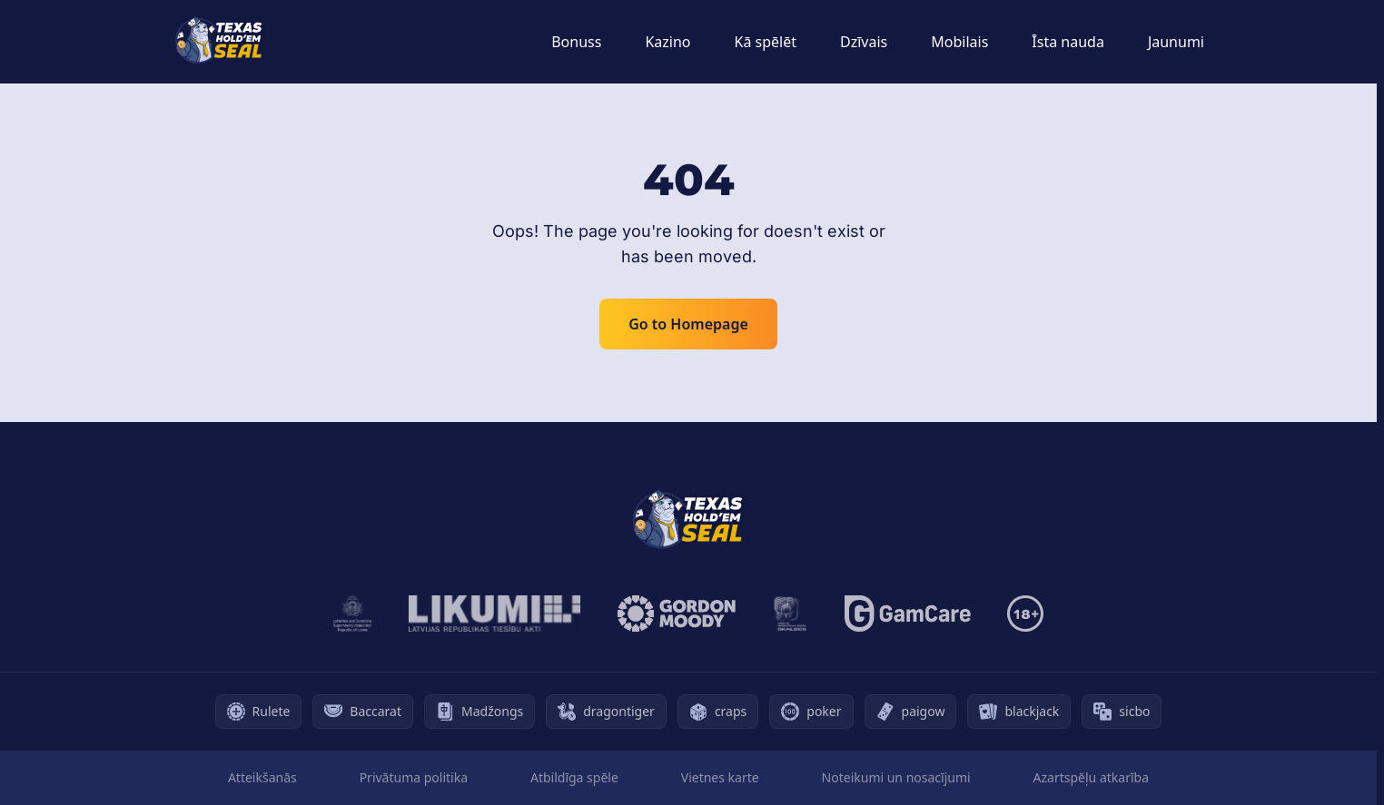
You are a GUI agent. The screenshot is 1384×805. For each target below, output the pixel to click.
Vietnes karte (720, 777)
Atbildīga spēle (574, 777)
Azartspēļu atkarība (1091, 777)
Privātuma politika (414, 777)
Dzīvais (863, 42)
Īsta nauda (1068, 42)
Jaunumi (1176, 42)
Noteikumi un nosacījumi (896, 777)
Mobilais (959, 42)
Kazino (667, 42)
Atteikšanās (262, 777)
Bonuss (576, 42)
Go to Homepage (688, 324)
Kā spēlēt (766, 42)
